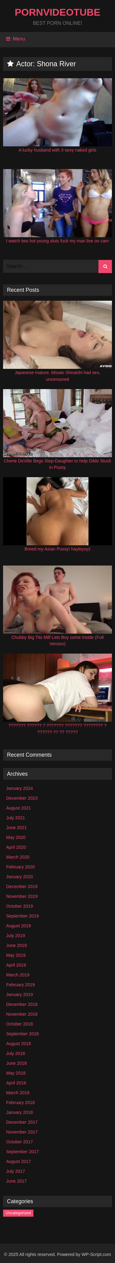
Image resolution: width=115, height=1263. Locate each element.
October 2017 (19, 1141)
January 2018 (19, 1112)
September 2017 (22, 1151)
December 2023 (21, 798)
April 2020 (16, 847)
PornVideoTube (57, 12)
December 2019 (21, 886)
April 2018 (16, 1082)
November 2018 (21, 1014)
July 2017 (15, 1171)
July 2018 (15, 1053)
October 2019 (19, 906)
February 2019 (20, 984)
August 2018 (18, 1043)
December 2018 (21, 1004)
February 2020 (20, 866)
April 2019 (16, 965)
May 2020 (15, 837)
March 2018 (17, 1092)
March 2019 (17, 974)
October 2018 (19, 1024)
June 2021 (16, 827)
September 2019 (22, 915)
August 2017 (18, 1161)
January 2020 (19, 876)
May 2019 (15, 955)
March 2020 (17, 857)
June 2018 (16, 1063)
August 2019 (18, 925)
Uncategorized (18, 1213)
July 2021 (15, 817)
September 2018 (22, 1033)
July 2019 (15, 935)
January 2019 (19, 994)
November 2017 (21, 1132)
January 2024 (19, 788)
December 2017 (21, 1122)
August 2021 (18, 807)
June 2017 (16, 1181)
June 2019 (16, 945)
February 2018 (20, 1102)
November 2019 (21, 896)
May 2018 (15, 1073)
